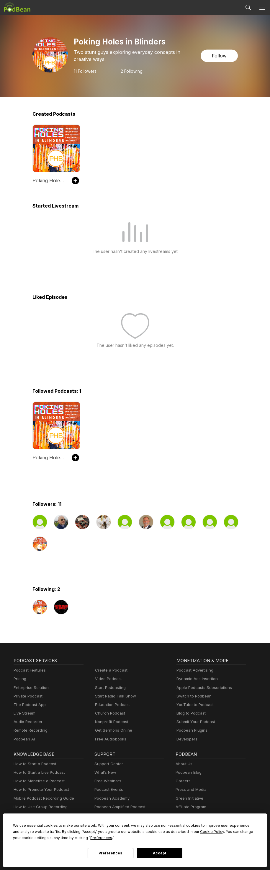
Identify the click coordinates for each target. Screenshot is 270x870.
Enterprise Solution (30, 687)
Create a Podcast (110, 670)
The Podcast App (28, 704)
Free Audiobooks (109, 739)
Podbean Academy (110, 798)
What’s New (104, 772)
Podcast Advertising (193, 670)
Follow (219, 55)
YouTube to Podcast (193, 704)
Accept (160, 853)
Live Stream (24, 713)
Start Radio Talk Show (114, 696)
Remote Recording (30, 730)
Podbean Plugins (191, 730)
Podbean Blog (188, 772)
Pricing (19, 679)
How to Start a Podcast (33, 764)
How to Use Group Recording (39, 807)
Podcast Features (29, 670)
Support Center (107, 764)
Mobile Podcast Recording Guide (42, 798)
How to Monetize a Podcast (37, 781)
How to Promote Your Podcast (40, 789)
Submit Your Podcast (194, 722)
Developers (186, 739)
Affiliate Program (190, 807)
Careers (182, 781)
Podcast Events (108, 789)
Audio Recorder (27, 722)
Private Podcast (27, 696)
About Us (184, 764)
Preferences (110, 853)
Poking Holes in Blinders (49, 180)
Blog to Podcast (190, 713)
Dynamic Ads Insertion (195, 679)
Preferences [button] (48, 838)
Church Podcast (109, 713)
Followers (85, 71)
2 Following (131, 71)
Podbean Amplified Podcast (118, 807)
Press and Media (190, 789)
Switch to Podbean (192, 696)
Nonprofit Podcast (110, 722)
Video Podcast (107, 679)
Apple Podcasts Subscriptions (202, 687)
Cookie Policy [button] (171, 831)
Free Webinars (107, 781)
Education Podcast (111, 704)
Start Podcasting (109, 687)
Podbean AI (24, 739)
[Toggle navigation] (262, 7)
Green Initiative (189, 798)
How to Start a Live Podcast (38, 772)
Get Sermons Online (112, 730)
